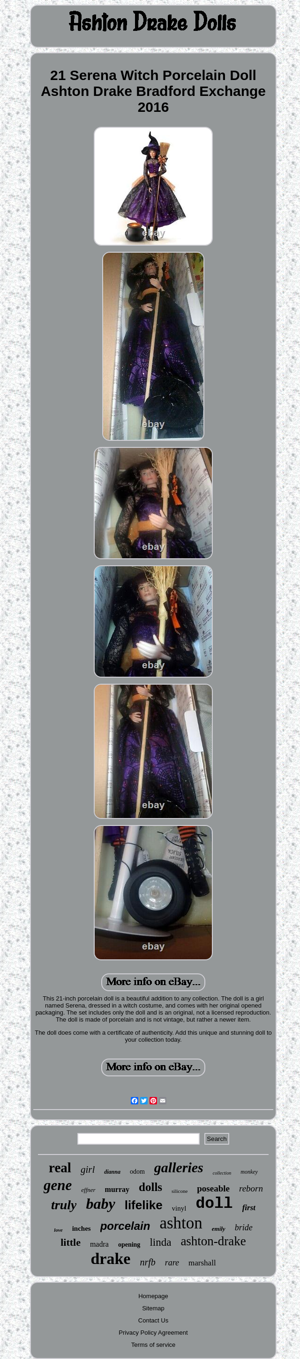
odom (137, 1171)
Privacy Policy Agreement (153, 1332)
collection (222, 1173)
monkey (249, 1172)
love (58, 1230)
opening (129, 1244)
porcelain (125, 1226)
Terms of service (153, 1344)
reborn (251, 1188)
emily (218, 1228)
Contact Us (153, 1320)
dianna (112, 1172)
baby (100, 1203)
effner (88, 1189)
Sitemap (153, 1308)
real (60, 1167)
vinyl (179, 1208)
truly (63, 1205)
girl (88, 1169)
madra (99, 1244)
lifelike (144, 1205)
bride (244, 1227)
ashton (180, 1223)
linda (160, 1242)
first (248, 1207)
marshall (202, 1262)
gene (58, 1185)
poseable (213, 1188)
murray (117, 1189)
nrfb (147, 1262)
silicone (180, 1191)
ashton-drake (213, 1241)
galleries (178, 1167)
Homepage (153, 1296)
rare (172, 1262)
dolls (150, 1187)
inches (81, 1228)
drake (110, 1258)
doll (213, 1204)
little (70, 1242)
